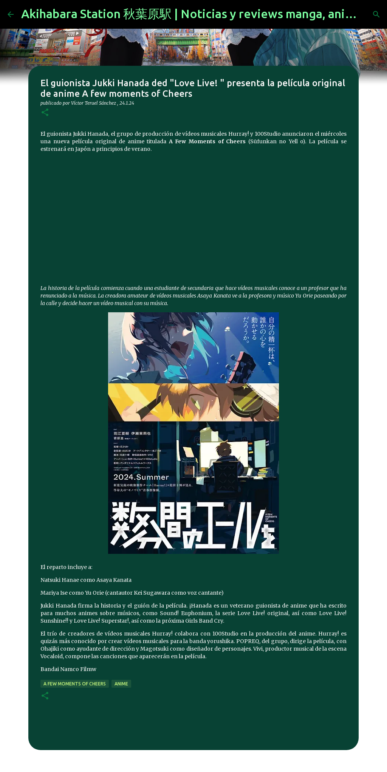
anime (121, 683)
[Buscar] (376, 14)
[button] (45, 113)
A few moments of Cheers (74, 683)
